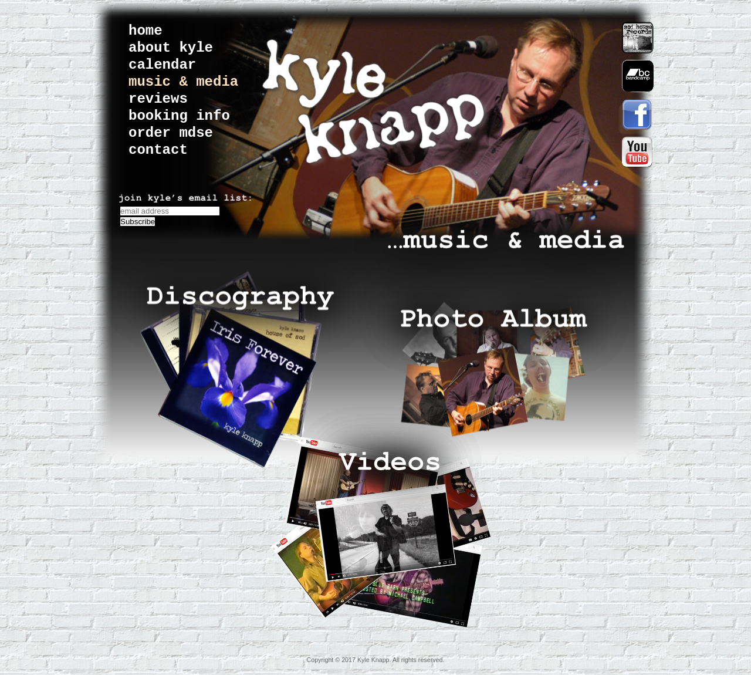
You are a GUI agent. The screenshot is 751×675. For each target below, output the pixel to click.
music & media (183, 82)
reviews (158, 99)
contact (158, 150)
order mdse (170, 133)
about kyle (170, 48)
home (145, 31)
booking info (179, 116)
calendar (162, 65)
